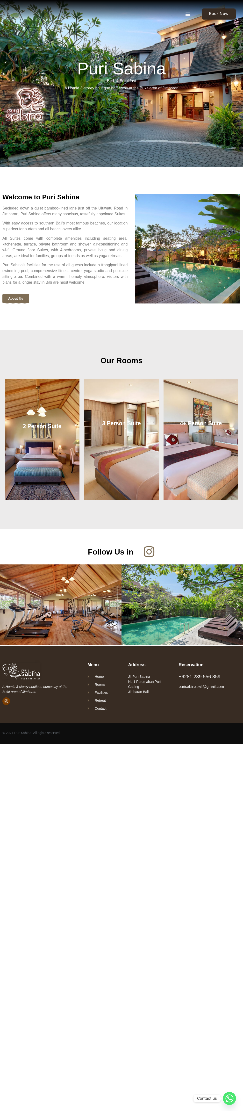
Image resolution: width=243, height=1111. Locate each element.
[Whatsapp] (229, 1098)
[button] (188, 14)
